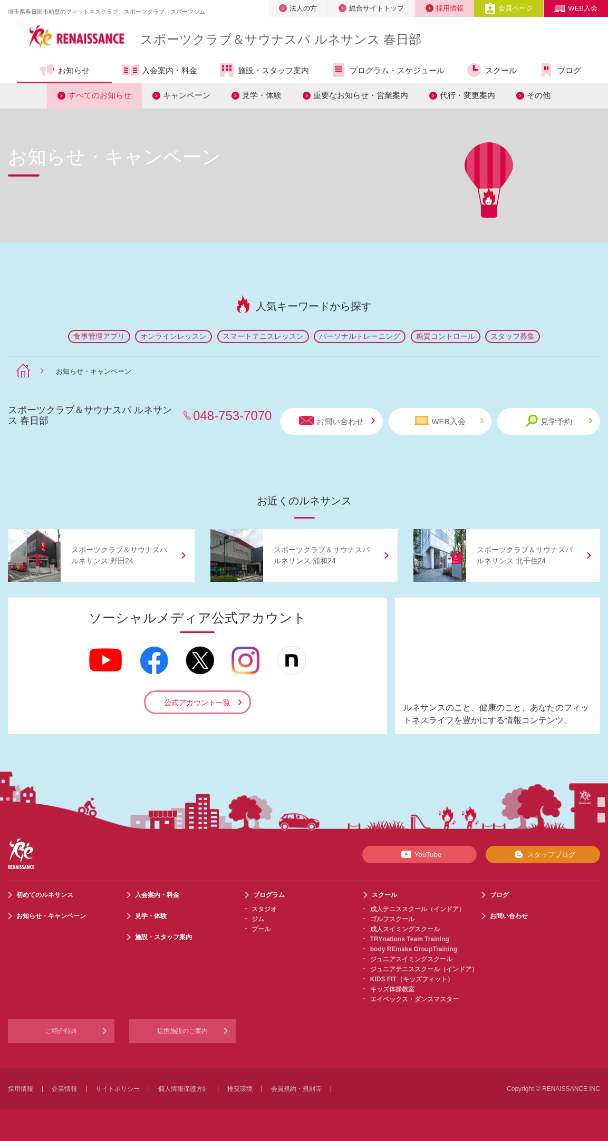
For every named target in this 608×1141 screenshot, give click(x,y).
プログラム (269, 895)
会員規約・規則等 (296, 1089)
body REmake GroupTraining (413, 949)
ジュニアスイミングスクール (411, 959)
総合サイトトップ (371, 8)
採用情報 (445, 8)
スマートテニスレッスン (263, 336)
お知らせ (64, 70)
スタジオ (264, 909)
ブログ (559, 70)
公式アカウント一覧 (197, 702)
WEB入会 (575, 8)
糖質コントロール (445, 336)
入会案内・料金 (159, 71)
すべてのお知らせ (99, 95)
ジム (258, 919)
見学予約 (558, 420)
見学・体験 (262, 95)
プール (261, 929)
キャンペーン (186, 95)
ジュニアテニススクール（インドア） (424, 969)
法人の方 (298, 8)
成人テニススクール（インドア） (417, 909)
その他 (539, 95)
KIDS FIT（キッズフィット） (411, 979)
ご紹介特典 (61, 1031)
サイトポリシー (117, 1089)
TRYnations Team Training (409, 939)
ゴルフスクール (392, 919)
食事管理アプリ (99, 336)
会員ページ (509, 8)
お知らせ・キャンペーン (51, 916)
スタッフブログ (542, 854)
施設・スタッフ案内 (263, 70)
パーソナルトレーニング (359, 336)
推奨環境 (240, 1089)
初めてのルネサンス (44, 895)
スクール (491, 70)
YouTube (419, 854)
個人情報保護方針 (183, 1089)
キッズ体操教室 (392, 989)
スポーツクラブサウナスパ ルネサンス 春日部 (280, 39)
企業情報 (64, 1089)
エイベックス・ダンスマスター (414, 999)
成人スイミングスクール (405, 929)
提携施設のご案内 (182, 1031)
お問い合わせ (337, 421)
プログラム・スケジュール (387, 70)
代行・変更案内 (467, 95)
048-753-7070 (232, 415)
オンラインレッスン (173, 336)
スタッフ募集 (512, 336)
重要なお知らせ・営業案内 (360, 95)
